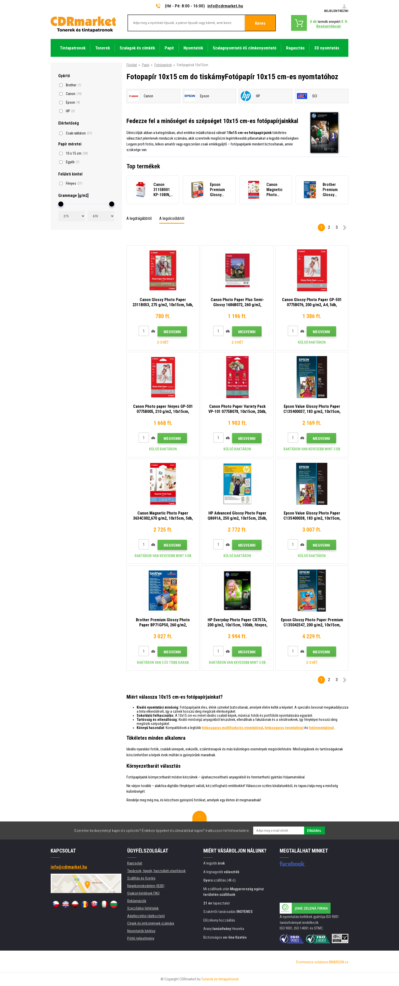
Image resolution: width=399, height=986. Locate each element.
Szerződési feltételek (143, 908)
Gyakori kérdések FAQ (143, 893)
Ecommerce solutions (312, 962)
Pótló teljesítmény (140, 938)
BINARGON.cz (338, 962)
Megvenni (172, 332)
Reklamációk (136, 901)
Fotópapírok (163, 65)
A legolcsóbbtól (171, 218)
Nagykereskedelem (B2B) (145, 886)
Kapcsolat (134, 863)
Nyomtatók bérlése (141, 931)
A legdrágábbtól (139, 218)
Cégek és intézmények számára (150, 923)
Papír (145, 65)
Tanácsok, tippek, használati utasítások (156, 871)
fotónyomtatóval (321, 728)
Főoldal (131, 65)
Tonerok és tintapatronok (220, 979)
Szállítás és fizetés (141, 878)
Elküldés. (314, 830)
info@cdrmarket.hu (225, 5)
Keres (260, 23)
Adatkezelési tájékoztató (146, 916)
